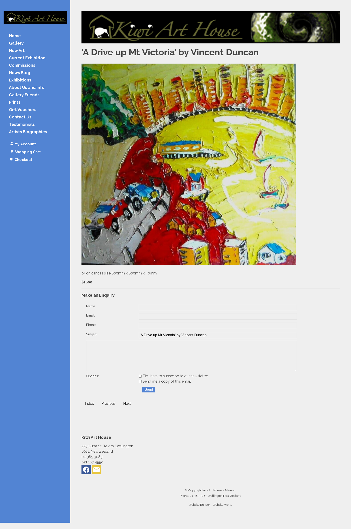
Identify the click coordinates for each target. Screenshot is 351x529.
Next (127, 410)
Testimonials (22, 124)
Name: (91, 306)
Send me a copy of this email (165, 388)
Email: (90, 315)
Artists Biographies (28, 132)
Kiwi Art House (212, 496)
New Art (17, 51)
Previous (108, 410)
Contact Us (20, 117)
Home (15, 36)
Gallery (16, 43)
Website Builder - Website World (210, 511)
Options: (92, 382)
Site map (230, 496)
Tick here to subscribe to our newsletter (173, 382)
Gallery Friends (24, 95)
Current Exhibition (27, 58)
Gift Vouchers (22, 110)
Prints (14, 102)
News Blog (19, 73)
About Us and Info (27, 88)
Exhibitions (20, 80)
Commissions (22, 65)
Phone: (91, 325)
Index (89, 410)
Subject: (92, 334)
